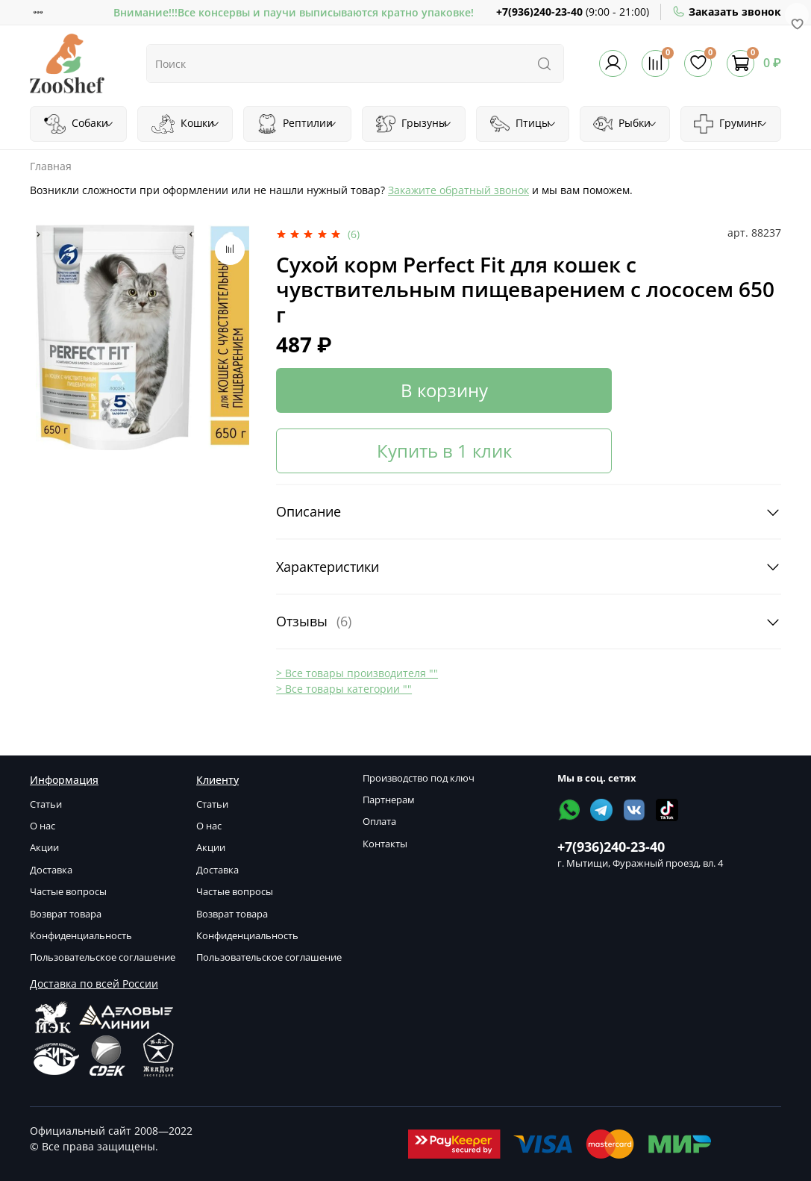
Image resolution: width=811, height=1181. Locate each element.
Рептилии (297, 124)
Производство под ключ (419, 778)
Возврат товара (65, 914)
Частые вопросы (68, 891)
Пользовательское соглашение (102, 957)
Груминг (730, 124)
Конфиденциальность (81, 935)
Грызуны (414, 124)
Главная (51, 166)
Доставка (51, 870)
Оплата (379, 821)
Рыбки (625, 124)
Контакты (385, 844)
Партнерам (389, 800)
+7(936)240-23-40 (539, 11)
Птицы (523, 124)
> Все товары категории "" (344, 689)
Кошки (185, 124)
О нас (42, 826)
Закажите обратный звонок (458, 190)
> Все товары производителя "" (357, 673)
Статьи (46, 804)
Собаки (79, 124)
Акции (44, 847)
